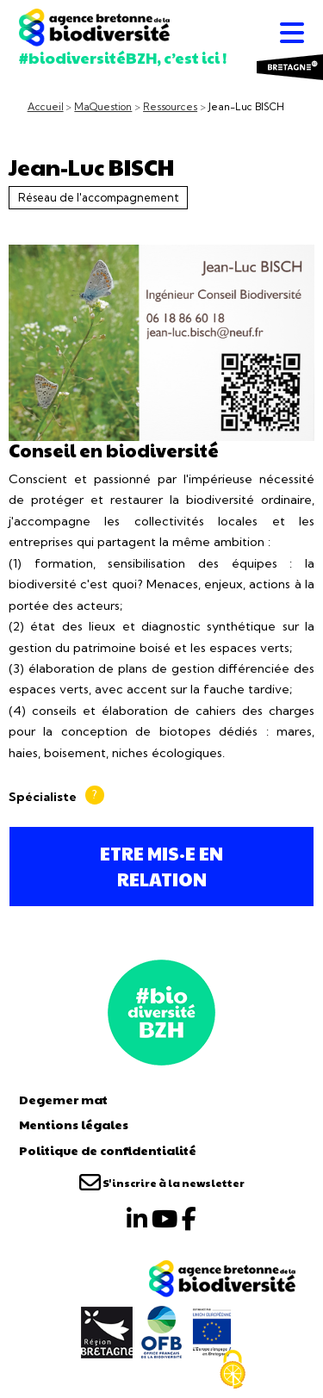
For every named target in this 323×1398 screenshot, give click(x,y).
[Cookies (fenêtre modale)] (232, 1369)
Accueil (46, 107)
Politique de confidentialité (107, 1150)
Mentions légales (73, 1124)
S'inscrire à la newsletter (162, 1183)
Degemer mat (63, 1099)
